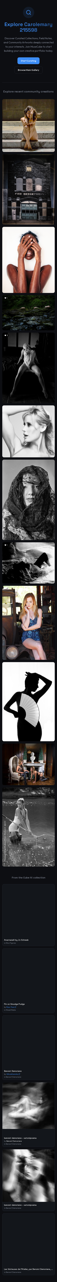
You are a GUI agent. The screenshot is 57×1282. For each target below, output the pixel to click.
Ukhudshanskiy (13, 1074)
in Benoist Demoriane (12, 1077)
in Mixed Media (10, 1010)
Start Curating (28, 60)
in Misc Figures (10, 943)
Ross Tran (11, 1007)
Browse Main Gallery (28, 70)
